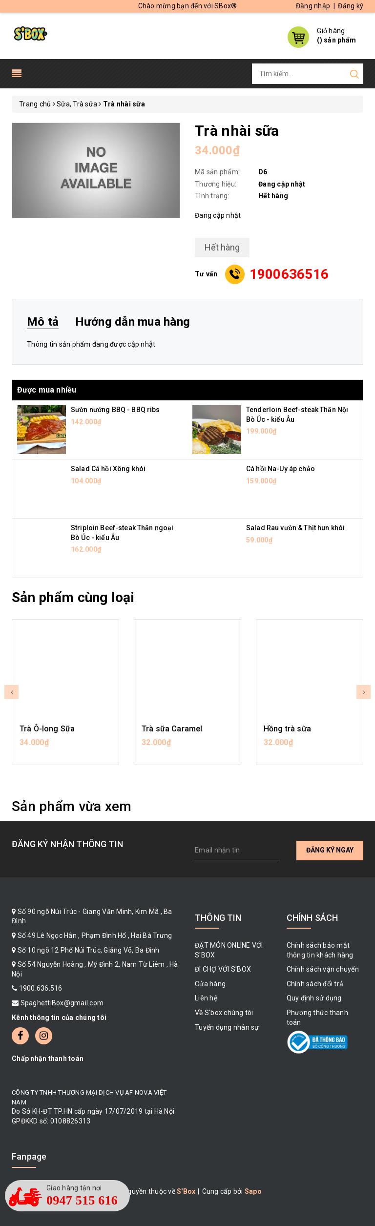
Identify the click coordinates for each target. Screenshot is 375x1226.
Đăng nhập (313, 6)
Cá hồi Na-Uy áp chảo (280, 469)
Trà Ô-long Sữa (47, 728)
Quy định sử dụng (314, 998)
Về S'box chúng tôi (224, 1013)
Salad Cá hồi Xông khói (108, 469)
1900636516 (289, 274)
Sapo (253, 1191)
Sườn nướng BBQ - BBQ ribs (115, 410)
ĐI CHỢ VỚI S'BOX (223, 969)
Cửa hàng (210, 984)
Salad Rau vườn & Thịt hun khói (295, 528)
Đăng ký (350, 6)
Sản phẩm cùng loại (73, 597)
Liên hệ (206, 998)
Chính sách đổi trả (315, 984)
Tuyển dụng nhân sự (227, 1027)
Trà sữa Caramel (172, 728)
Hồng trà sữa (287, 728)
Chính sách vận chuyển (323, 969)
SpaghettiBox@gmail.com (62, 1003)
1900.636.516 (40, 988)
